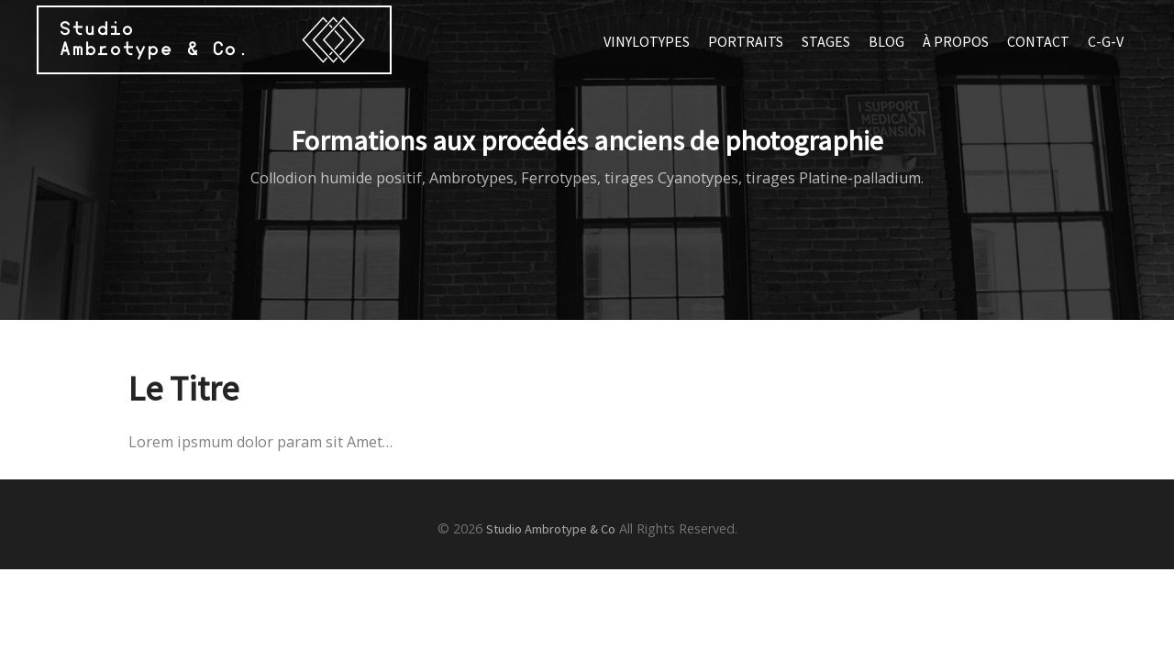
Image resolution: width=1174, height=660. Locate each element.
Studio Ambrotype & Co (550, 529)
